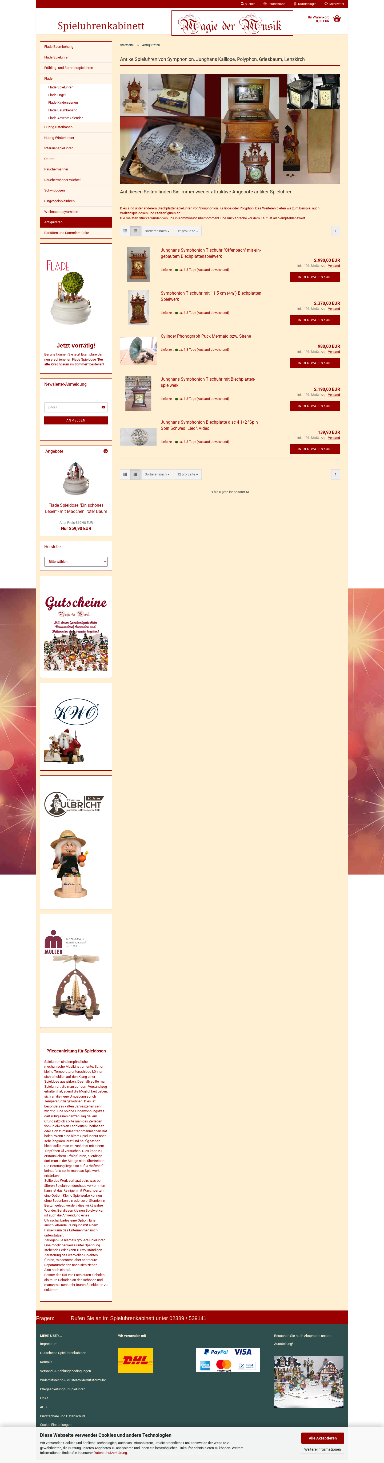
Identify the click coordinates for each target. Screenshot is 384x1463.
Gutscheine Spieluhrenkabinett (63, 1355)
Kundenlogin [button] (305, 4)
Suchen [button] (248, 4)
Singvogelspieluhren (59, 204)
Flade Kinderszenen (63, 105)
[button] (274, 4)
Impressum (48, 1346)
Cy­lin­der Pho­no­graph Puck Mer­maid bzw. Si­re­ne (206, 338)
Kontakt (46, 1365)
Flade (48, 81)
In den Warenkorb (315, 280)
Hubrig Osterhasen (58, 130)
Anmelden (76, 423)
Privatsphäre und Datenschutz (62, 1419)
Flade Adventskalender (65, 121)
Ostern (49, 161)
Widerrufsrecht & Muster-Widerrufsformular (73, 1383)
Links (44, 1401)
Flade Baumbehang (58, 49)
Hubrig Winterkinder (59, 140)
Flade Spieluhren (56, 60)
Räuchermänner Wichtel (62, 183)
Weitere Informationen (322, 1449)
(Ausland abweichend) (213, 272)
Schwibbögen (54, 193)
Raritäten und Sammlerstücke (66, 235)
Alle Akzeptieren (323, 1438)
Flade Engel (57, 98)
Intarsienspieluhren (58, 151)
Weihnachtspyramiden (61, 214)
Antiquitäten (53, 225)
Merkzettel (334, 4)
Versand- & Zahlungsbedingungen (65, 1374)
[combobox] (157, 234)
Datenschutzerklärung (110, 1453)
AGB (43, 1410)
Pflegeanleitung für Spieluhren (62, 1392)
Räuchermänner (56, 172)
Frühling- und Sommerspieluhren (68, 70)
